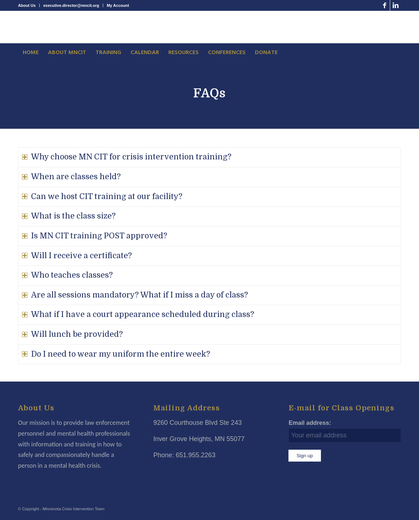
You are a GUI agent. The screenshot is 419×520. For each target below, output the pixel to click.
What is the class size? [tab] (69, 216)
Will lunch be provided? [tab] (72, 334)
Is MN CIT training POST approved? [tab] (94, 236)
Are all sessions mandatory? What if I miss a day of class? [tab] (135, 295)
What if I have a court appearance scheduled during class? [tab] (138, 314)
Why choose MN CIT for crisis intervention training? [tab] (126, 157)
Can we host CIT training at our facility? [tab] (102, 196)
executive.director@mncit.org (71, 5)
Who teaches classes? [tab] (67, 275)
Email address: (309, 422)
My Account (118, 5)
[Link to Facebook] (384, 5)
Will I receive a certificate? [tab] (77, 255)
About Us (27, 5)
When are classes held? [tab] (71, 176)
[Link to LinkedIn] (395, 5)
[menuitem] (29, 5)
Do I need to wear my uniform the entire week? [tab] (116, 354)
